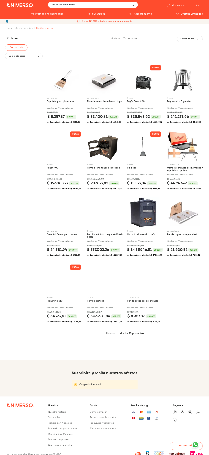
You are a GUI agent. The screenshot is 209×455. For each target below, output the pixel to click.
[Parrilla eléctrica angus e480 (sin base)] (105, 226)
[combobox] (93, 5)
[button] (24, 56)
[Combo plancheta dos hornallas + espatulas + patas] (185, 160)
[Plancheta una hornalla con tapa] (105, 93)
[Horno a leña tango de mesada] (105, 160)
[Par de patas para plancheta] (145, 293)
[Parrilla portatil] (105, 293)
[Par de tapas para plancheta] (185, 226)
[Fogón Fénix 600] (145, 93)
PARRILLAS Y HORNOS (44, 28)
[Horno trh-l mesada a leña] (145, 226)
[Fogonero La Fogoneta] (185, 93)
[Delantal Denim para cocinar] (65, 226)
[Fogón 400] (65, 160)
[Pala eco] (145, 160)
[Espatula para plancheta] (65, 93)
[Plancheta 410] (65, 293)
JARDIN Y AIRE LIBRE (24, 28)
